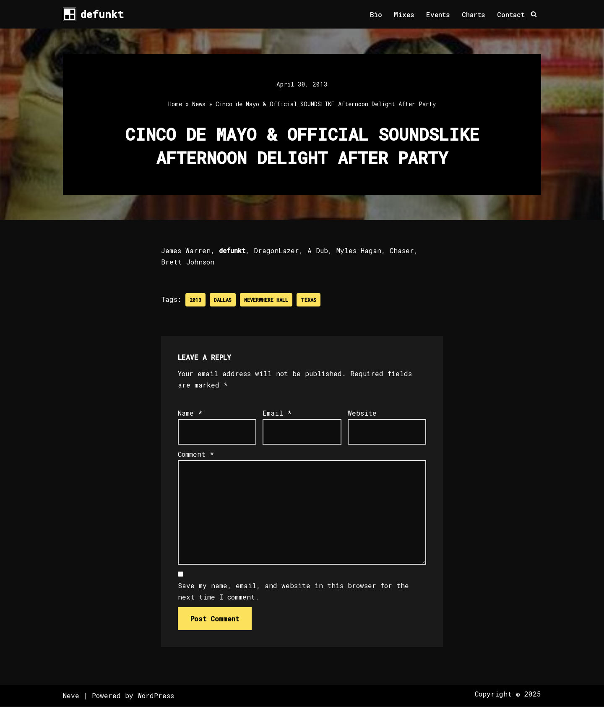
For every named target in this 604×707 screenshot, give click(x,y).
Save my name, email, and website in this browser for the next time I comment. (293, 592)
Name (190, 413)
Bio (375, 14)
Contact (511, 14)
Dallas (223, 299)
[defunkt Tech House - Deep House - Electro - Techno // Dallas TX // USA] (93, 14)
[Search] (534, 14)
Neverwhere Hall (266, 299)
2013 (195, 299)
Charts (473, 14)
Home (175, 104)
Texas (308, 299)
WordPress (156, 696)
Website (362, 413)
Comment (196, 454)
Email (277, 413)
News (199, 104)
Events (438, 14)
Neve (71, 696)
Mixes (403, 14)
